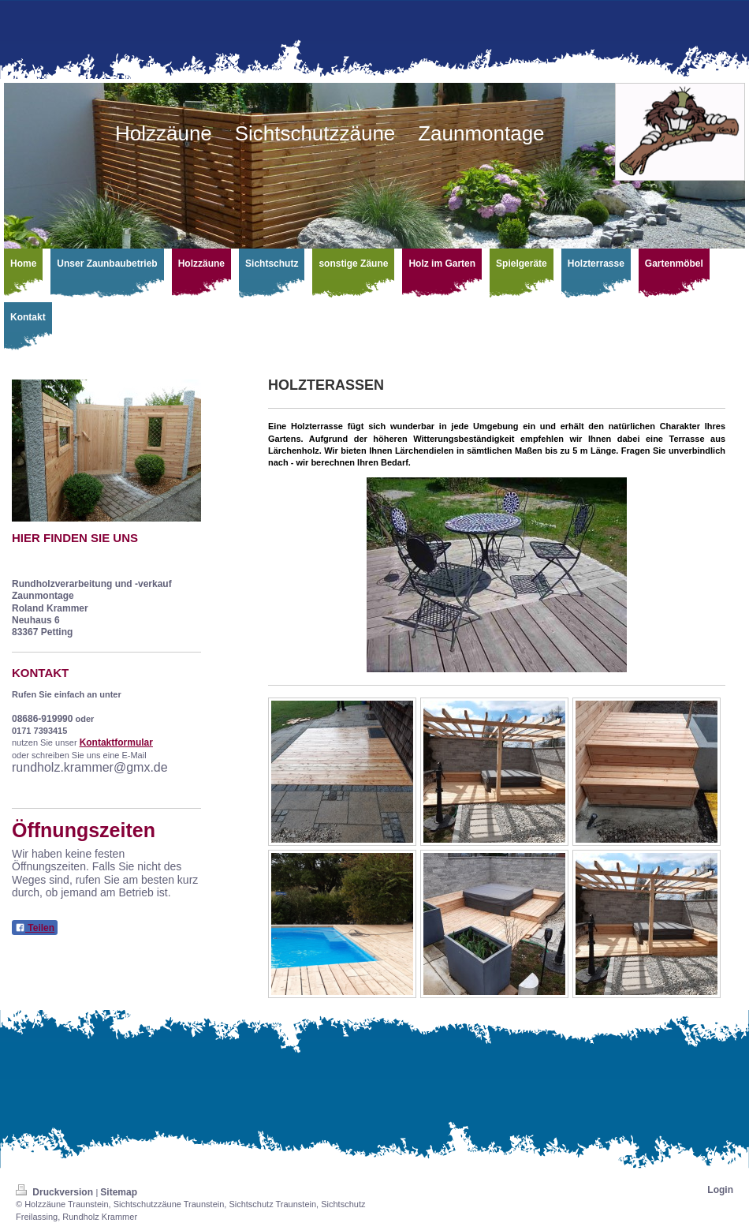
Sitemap (118, 1192)
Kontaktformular (116, 742)
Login (720, 1189)
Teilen (34, 927)
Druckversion (55, 1192)
